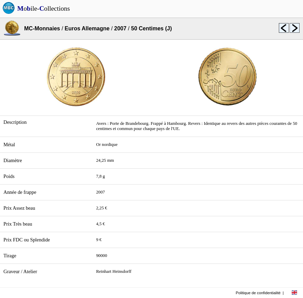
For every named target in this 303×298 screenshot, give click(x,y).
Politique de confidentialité (258, 293)
